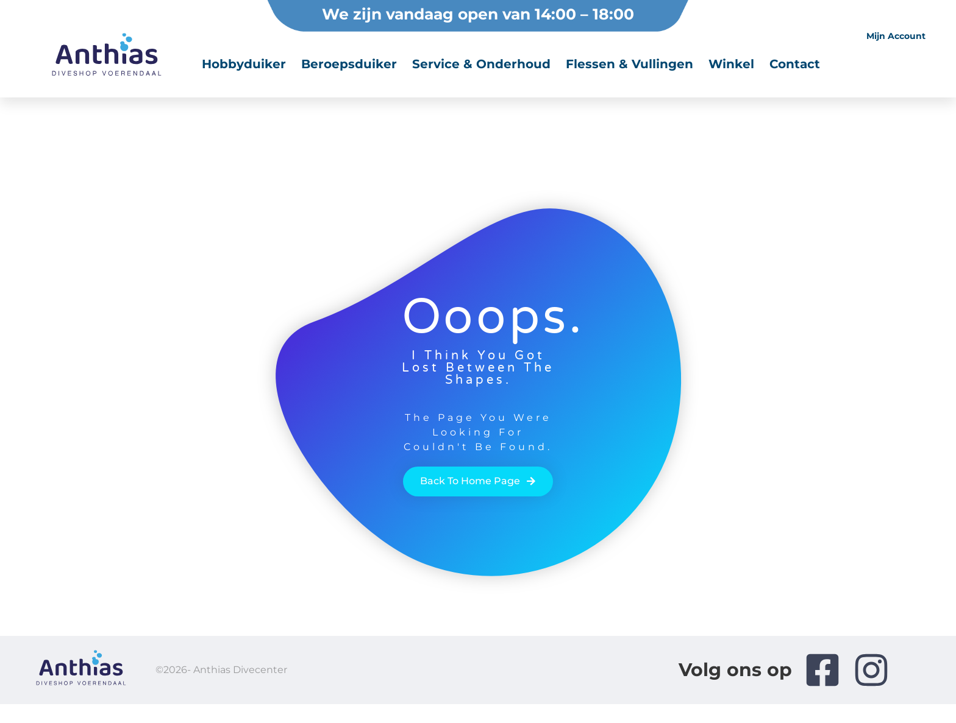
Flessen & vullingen (629, 64)
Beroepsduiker (349, 64)
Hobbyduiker (244, 64)
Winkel (731, 64)
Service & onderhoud (481, 64)
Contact (794, 64)
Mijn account (896, 35)
